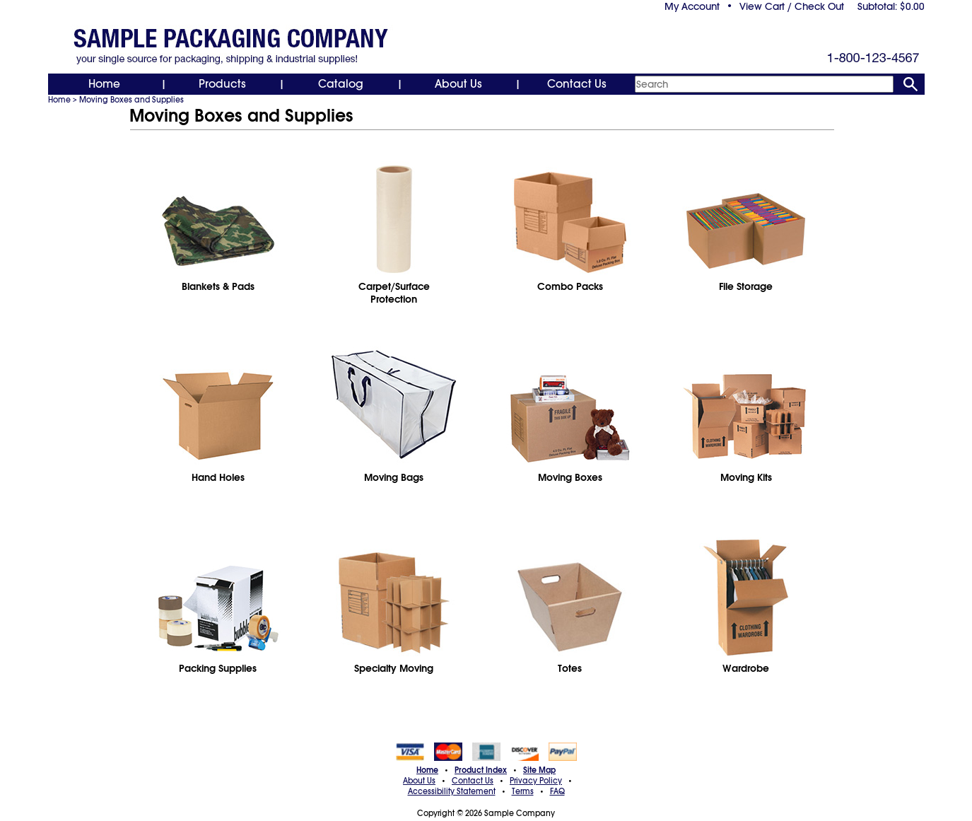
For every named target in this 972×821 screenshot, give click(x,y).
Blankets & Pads (218, 286)
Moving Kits (746, 477)
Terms (523, 791)
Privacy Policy (536, 781)
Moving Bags (393, 477)
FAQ (557, 791)
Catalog (340, 84)
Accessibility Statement (452, 791)
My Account (692, 6)
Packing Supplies (218, 668)
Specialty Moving (393, 668)
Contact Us (577, 84)
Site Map (539, 770)
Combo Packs (570, 286)
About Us (458, 84)
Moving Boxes (570, 477)
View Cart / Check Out (791, 6)
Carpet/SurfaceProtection (394, 292)
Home (104, 84)
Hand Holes (218, 477)
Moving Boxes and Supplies (131, 100)
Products (222, 84)
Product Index (481, 770)
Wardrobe (745, 668)
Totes (570, 668)
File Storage (746, 286)
